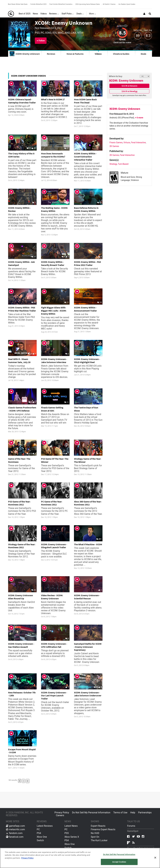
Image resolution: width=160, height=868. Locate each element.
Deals (143, 53)
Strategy (113, 164)
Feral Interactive (138, 142)
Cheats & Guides (121, 53)
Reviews (51, 53)
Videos (98, 53)
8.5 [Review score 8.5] (122, 32)
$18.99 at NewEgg (129, 91)
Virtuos (127, 142)
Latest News (71, 825)
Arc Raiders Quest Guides (126, 4)
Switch (40, 840)
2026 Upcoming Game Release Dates (87, 4)
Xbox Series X (72, 836)
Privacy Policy (61, 812)
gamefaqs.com (15, 825)
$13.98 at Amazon (129, 85)
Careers (60, 815)
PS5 (67, 833)
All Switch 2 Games (109, 4)
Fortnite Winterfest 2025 (38, 4)
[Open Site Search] (150, 13)
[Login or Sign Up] (144, 13)
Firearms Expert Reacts (103, 829)
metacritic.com (15, 829)
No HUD (95, 833)
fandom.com (14, 833)
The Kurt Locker (99, 840)
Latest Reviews (45, 825)
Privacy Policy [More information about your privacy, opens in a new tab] (27, 858)
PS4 (39, 833)
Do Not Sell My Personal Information (91, 812)
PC (38, 829)
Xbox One (42, 836)
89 (138, 36)
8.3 (148, 36)
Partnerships (145, 812)
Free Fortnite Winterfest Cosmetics (60, 4)
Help (132, 812)
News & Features (75, 53)
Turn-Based (123, 164)
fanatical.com (15, 836)
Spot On (95, 836)
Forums (131, 825)
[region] (80, 858)
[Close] (155, 857)
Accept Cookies (119, 862)
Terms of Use (120, 812)
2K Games (114, 146)
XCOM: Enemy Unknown (63, 22)
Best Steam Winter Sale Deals (17, 4)
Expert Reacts (98, 825)
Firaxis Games (115, 142)
